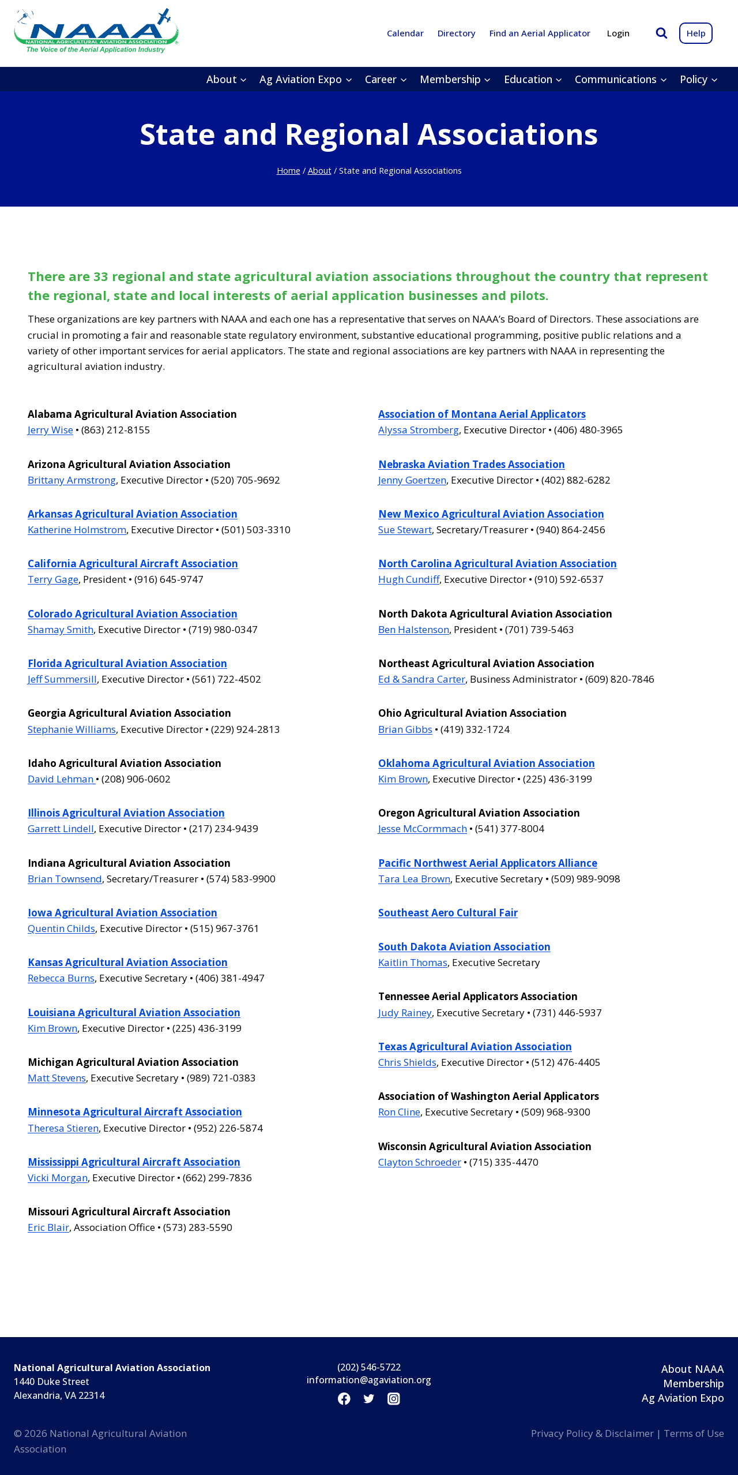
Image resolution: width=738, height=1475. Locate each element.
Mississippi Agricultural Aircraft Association (134, 1162)
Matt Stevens (57, 1077)
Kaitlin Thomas (412, 962)
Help (696, 33)
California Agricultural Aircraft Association (133, 563)
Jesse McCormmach (422, 828)
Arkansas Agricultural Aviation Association (133, 514)
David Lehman (62, 778)
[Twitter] (368, 1398)
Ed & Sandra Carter (421, 679)
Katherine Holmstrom (77, 529)
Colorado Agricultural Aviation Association (133, 613)
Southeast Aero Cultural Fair (448, 912)
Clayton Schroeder (419, 1162)
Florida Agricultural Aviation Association (127, 663)
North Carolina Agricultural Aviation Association (497, 563)
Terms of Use (694, 1433)
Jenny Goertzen (412, 479)
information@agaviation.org (369, 1379)
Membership (693, 1383)
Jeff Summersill (62, 679)
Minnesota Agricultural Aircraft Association (135, 1111)
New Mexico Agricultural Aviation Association (491, 514)
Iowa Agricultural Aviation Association (122, 912)
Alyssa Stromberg (418, 429)
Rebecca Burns (61, 977)
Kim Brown (52, 1028)
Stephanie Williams (72, 729)
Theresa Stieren (63, 1128)
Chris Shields (407, 1062)
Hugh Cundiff (408, 579)
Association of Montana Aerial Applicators (482, 414)
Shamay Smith (60, 629)
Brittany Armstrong (72, 479)
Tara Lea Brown (414, 878)
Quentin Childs (61, 928)
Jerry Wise (50, 429)
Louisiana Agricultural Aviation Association (134, 1012)
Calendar (405, 33)
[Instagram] (394, 1398)
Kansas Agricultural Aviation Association (128, 962)
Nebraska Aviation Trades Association (471, 464)
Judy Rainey (405, 1012)
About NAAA (692, 1369)
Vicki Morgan (58, 1177)
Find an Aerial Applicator (540, 33)
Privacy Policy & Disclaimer (592, 1433)
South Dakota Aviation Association (464, 946)
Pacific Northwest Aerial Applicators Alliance (487, 863)
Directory (457, 33)
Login (618, 33)
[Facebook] (344, 1398)
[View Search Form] (661, 33)
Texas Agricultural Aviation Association (475, 1046)
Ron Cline (399, 1111)
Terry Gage (53, 579)
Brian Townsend (65, 878)
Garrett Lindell (61, 828)
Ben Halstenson (413, 629)
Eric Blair (48, 1227)
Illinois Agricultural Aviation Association (126, 812)
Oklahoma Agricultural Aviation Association (486, 763)
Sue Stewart (405, 529)
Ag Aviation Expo (683, 1398)
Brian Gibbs (405, 729)
